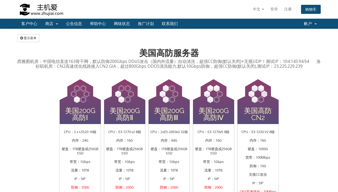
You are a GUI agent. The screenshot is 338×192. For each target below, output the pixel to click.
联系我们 (170, 23)
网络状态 (122, 23)
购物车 (310, 9)
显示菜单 (28, 38)
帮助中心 (98, 23)
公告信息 (74, 23)
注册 (288, 8)
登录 (274, 8)
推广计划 (146, 23)
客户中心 (29, 23)
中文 (258, 8)
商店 (51, 23)
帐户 (310, 23)
